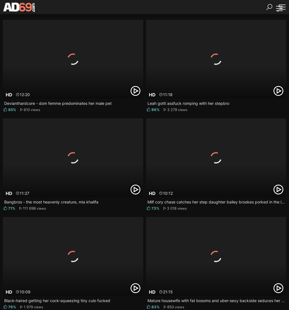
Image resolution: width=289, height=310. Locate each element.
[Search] (269, 7)
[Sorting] (279, 8)
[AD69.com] (19, 8)
